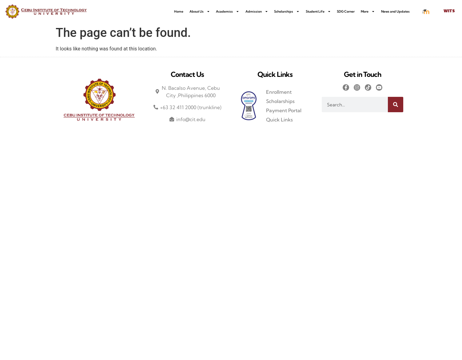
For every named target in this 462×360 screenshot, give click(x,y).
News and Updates (395, 12)
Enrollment (279, 92)
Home (178, 12)
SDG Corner (346, 12)
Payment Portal (284, 110)
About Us (199, 11)
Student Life (318, 11)
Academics (227, 11)
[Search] (395, 104)
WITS (449, 11)
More (368, 11)
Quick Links (279, 120)
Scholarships (287, 11)
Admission (256, 11)
